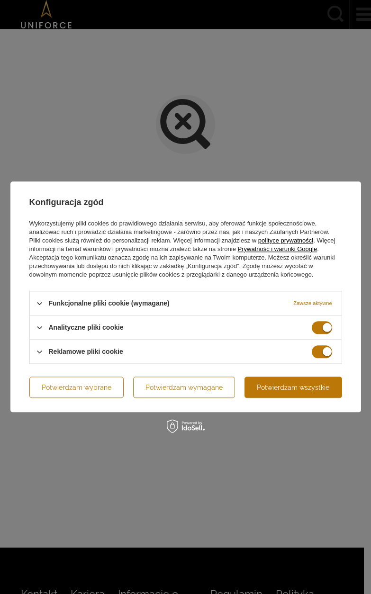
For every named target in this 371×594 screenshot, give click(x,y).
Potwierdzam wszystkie (293, 387)
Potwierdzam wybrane (76, 387)
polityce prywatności (285, 240)
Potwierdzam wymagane (184, 387)
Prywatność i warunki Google (277, 248)
